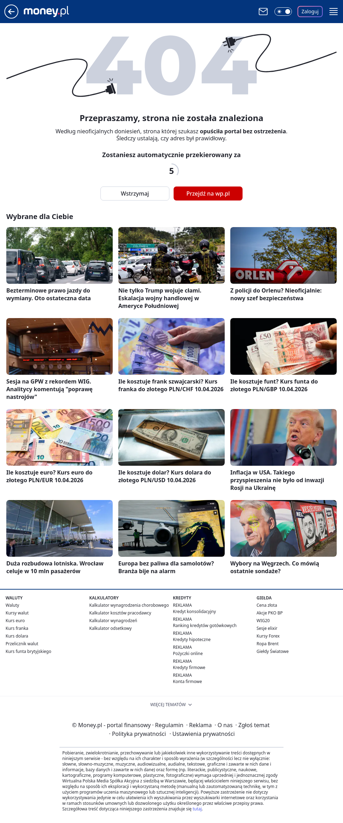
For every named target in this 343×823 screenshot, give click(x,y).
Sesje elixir (267, 628)
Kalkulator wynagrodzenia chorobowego (129, 605)
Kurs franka (17, 628)
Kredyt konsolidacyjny (194, 611)
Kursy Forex (268, 636)
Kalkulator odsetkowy (110, 628)
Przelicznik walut (22, 644)
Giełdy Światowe (273, 651)
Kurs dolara (17, 636)
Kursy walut (17, 613)
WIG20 (263, 621)
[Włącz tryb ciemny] (283, 11)
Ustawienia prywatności (201, 734)
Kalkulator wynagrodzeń (113, 621)
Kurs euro (15, 621)
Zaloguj (310, 11)
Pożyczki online (188, 653)
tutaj (197, 809)
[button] (333, 11)
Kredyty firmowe (189, 667)
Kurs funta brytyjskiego (28, 651)
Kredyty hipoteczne (192, 639)
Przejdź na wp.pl (208, 193)
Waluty (12, 605)
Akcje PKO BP (270, 613)
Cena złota (267, 605)
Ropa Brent (268, 644)
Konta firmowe (187, 681)
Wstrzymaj (135, 193)
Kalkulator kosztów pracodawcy (120, 613)
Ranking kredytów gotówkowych (205, 625)
